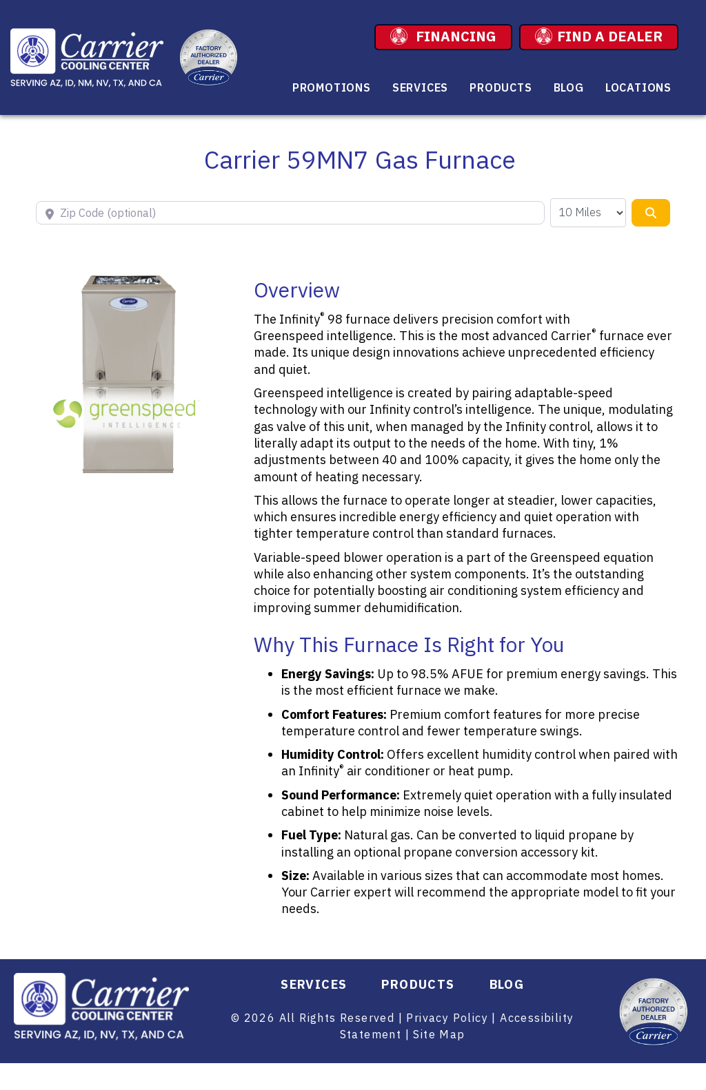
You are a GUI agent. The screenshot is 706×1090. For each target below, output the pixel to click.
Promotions (331, 87)
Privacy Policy (447, 1018)
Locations (638, 87)
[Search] (651, 213)
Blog (569, 87)
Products (501, 87)
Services (420, 87)
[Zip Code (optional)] (290, 212)
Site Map (439, 1034)
